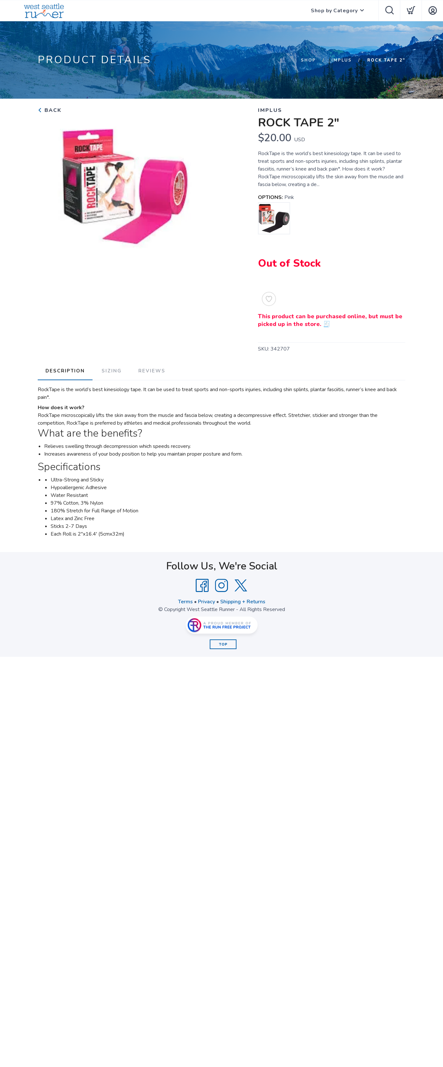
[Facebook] (202, 585)
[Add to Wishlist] (269, 299)
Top (223, 644)
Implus (341, 60)
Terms (185, 601)
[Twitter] (241, 585)
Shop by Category (334, 10)
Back (50, 110)
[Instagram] (221, 585)
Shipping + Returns (242, 601)
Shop (308, 60)
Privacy (206, 601)
